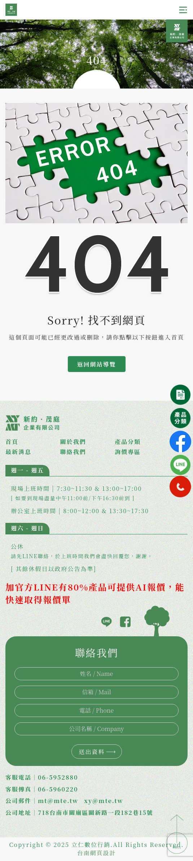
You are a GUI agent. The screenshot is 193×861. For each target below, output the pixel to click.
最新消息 (18, 452)
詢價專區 (128, 452)
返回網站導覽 (96, 364)
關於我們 (73, 442)
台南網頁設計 (96, 853)
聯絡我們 (73, 452)
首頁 (11, 442)
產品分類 (128, 442)
